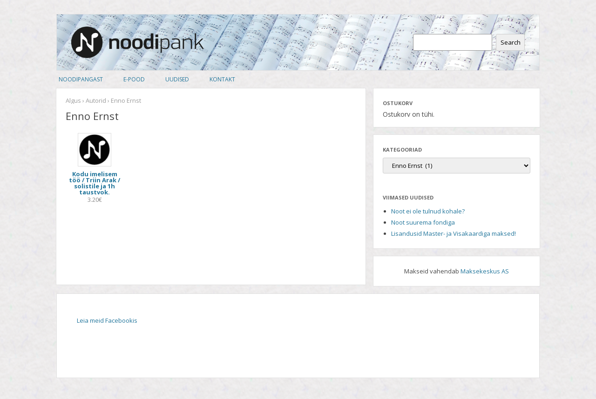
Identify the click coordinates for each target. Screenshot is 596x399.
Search (511, 42)
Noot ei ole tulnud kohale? (428, 211)
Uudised (177, 79)
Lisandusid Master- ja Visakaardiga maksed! (453, 233)
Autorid (96, 100)
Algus (73, 100)
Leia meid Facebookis (107, 320)
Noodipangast (81, 79)
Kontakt (222, 79)
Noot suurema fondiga (423, 222)
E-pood (134, 79)
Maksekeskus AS (485, 271)
